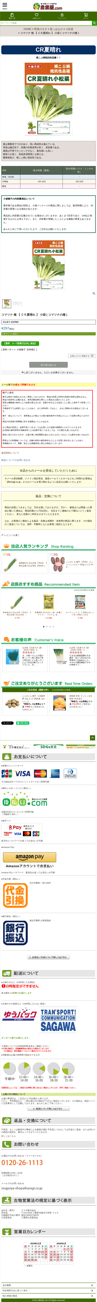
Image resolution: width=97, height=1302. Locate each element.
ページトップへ (92, 737)
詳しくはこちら (8, 1136)
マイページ (62, 16)
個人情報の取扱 (10, 1296)
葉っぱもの (56, 29)
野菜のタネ (40, 29)
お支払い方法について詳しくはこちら (48, 957)
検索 (94, 23)
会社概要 (7, 1285)
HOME (27, 29)
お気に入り (37, 16)
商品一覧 (12, 16)
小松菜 (69, 29)
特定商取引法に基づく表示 (15, 1290)
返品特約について (10, 453)
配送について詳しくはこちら (48, 1108)
